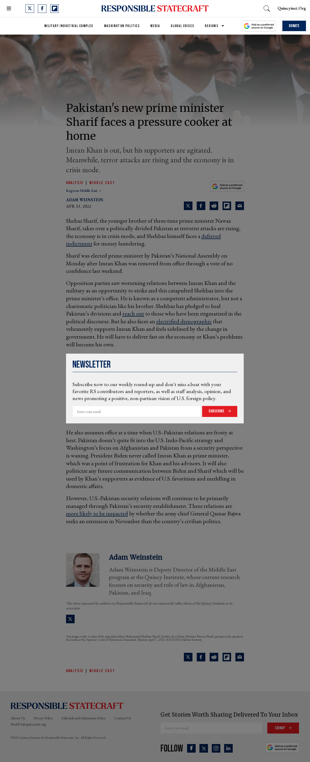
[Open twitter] (29, 8)
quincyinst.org (292, 8)
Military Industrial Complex (68, 26)
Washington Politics (122, 26)
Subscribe (217, 411)
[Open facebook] (42, 8)
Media (155, 26)
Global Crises (182, 26)
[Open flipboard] (54, 8)
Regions (211, 26)
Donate (294, 25)
